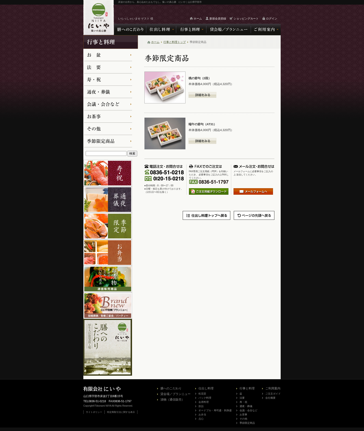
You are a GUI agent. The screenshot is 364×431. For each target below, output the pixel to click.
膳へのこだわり (171, 388)
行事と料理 (247, 388)
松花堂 (202, 393)
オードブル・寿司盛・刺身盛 (215, 410)
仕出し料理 (206, 388)
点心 (201, 418)
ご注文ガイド (273, 393)
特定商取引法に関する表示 (121, 412)
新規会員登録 (217, 18)
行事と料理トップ (174, 42)
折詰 (201, 406)
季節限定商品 (247, 422)
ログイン (271, 18)
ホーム (198, 18)
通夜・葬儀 (246, 406)
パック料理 (204, 397)
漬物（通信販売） (172, 399)
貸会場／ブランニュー (175, 394)
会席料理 (203, 402)
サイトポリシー (94, 412)
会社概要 (270, 397)
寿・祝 (243, 402)
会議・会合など (248, 410)
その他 (243, 418)
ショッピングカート (246, 18)
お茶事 (243, 414)
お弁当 (202, 414)
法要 (242, 397)
